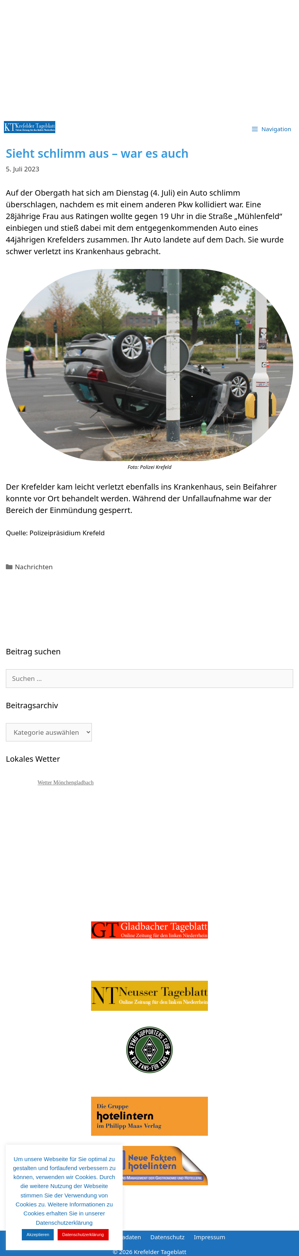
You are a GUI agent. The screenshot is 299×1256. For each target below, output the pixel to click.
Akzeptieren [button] (37, 1234)
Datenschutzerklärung (83, 1234)
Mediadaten (124, 1237)
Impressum (209, 1237)
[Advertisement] (149, 58)
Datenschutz (167, 1237)
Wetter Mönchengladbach (66, 783)
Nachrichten (34, 566)
